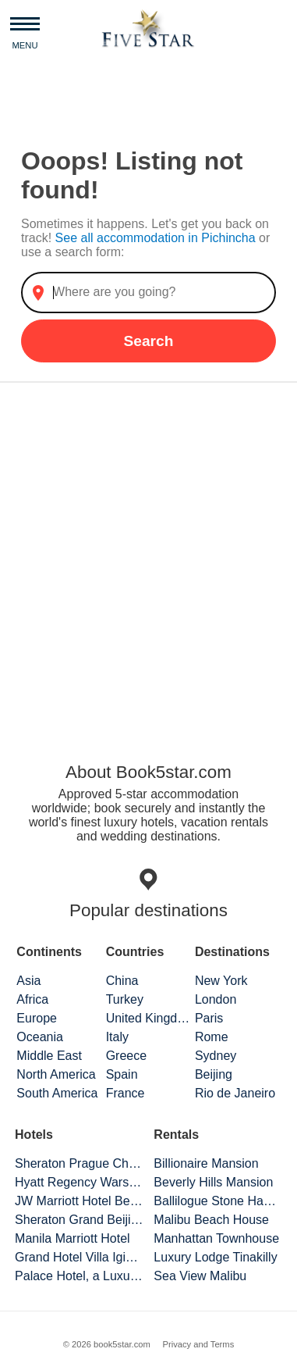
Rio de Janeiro (235, 1093)
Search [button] (148, 341)
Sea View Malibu (200, 1276)
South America (56, 1093)
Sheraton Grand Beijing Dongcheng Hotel (79, 1219)
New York (221, 980)
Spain (122, 1074)
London (215, 999)
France (125, 1093)
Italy (117, 1037)
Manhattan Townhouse (216, 1238)
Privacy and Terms (198, 1344)
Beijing (213, 1074)
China (122, 980)
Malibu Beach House (211, 1219)
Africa (32, 999)
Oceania (39, 1037)
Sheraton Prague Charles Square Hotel (79, 1163)
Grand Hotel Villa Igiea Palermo (79, 1257)
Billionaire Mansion (206, 1163)
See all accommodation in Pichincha (157, 237)
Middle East (49, 1055)
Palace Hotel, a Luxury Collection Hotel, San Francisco (79, 1276)
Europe (36, 1018)
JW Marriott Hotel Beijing (79, 1201)
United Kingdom (149, 1018)
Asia (28, 980)
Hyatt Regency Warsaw (79, 1182)
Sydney (215, 1055)
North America (55, 1074)
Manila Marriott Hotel (72, 1238)
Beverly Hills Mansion (213, 1182)
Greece (126, 1055)
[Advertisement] (148, 556)
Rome (211, 1037)
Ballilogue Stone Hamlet (218, 1201)
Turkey (124, 999)
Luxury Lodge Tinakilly (215, 1257)
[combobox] (148, 292)
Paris (209, 1018)
